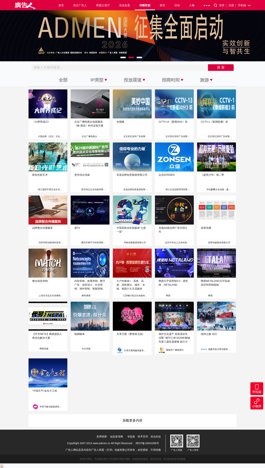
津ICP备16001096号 (147, 443)
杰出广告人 (80, 5)
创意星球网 (116, 436)
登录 (222, 5)
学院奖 (131, 436)
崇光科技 (156, 436)
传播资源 (144, 5)
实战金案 (124, 5)
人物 (192, 5)
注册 (232, 5)
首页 (61, 5)
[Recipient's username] (119, 67)
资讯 (162, 5)
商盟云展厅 (103, 5)
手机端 (244, 5)
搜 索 (221, 67)
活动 (177, 5)
